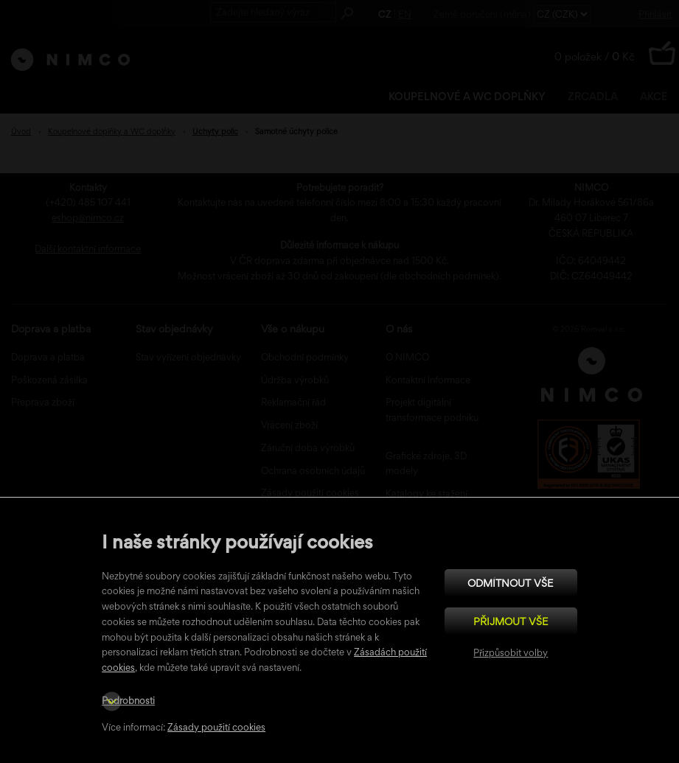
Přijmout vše (511, 621)
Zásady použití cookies (216, 727)
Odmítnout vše (510, 582)
